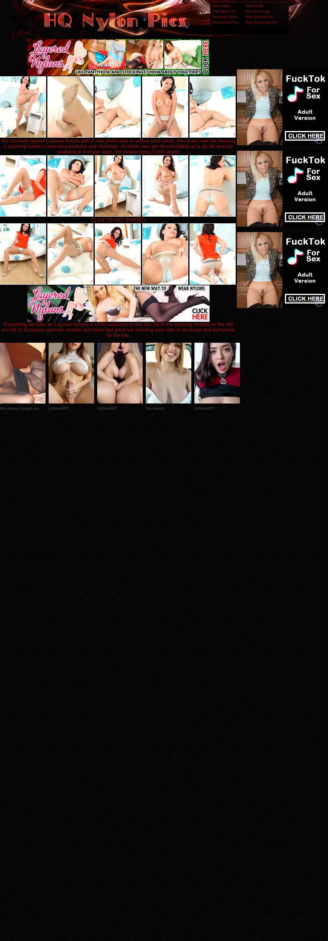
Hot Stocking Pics (226, 22)
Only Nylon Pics (224, 11)
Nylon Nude (254, 6)
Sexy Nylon (221, 6)
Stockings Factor (225, 17)
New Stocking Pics (259, 17)
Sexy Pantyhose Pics (261, 22)
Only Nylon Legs (258, 11)
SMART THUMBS (175, 820)
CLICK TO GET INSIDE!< (118, 219)
